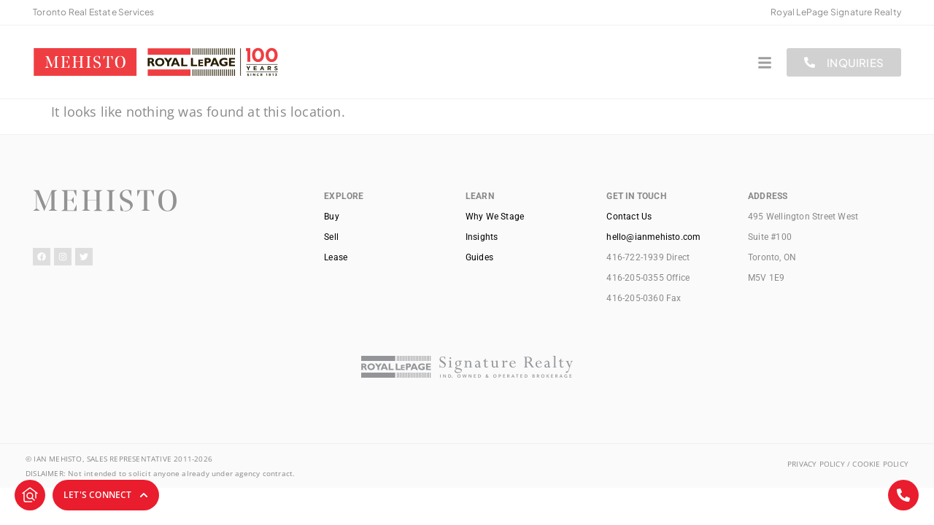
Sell (331, 237)
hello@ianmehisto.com (653, 237)
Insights (482, 237)
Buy (331, 216)
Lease (335, 257)
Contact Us (629, 216)
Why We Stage (495, 216)
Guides (479, 257)
